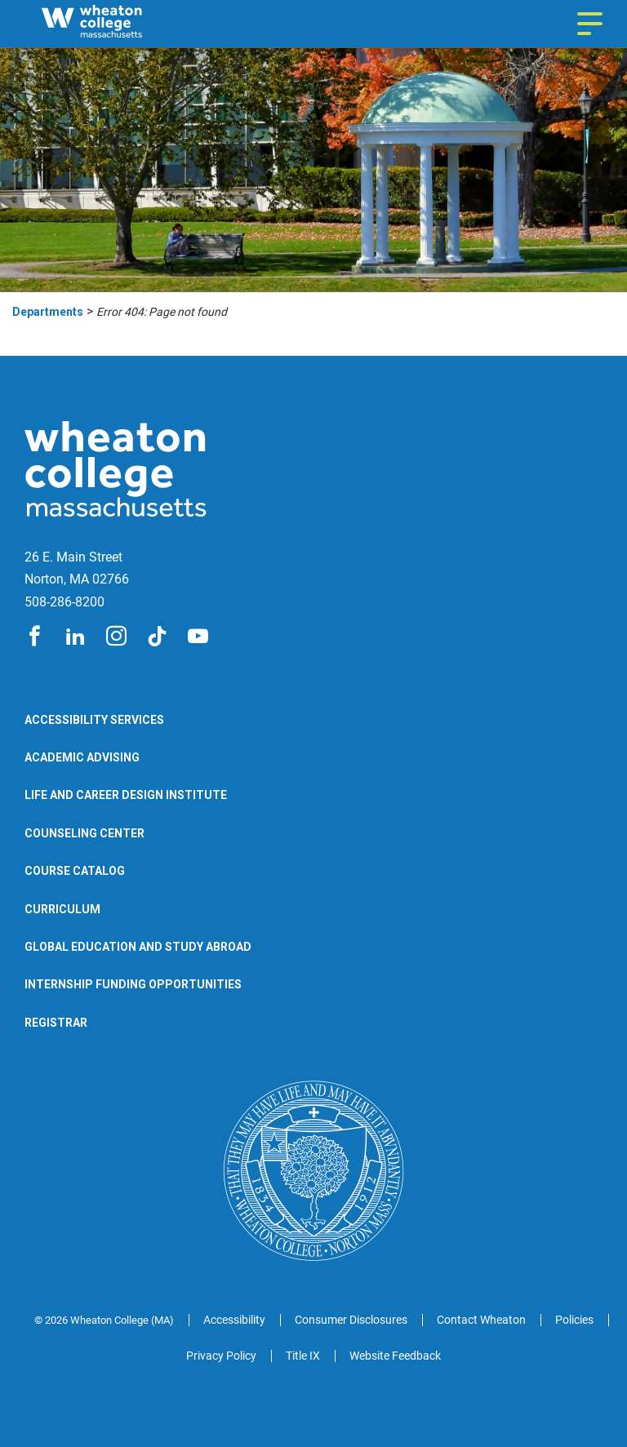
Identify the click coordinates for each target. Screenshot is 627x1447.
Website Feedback (395, 1355)
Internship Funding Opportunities (133, 984)
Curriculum (62, 909)
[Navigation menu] (590, 23)
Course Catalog (74, 870)
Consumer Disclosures (351, 1319)
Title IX (303, 1355)
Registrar (55, 1022)
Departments (47, 311)
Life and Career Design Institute (125, 794)
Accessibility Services (94, 719)
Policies (574, 1319)
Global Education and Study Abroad (137, 946)
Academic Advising (82, 757)
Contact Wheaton (481, 1319)
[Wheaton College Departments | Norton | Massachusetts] (122, 23)
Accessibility (234, 1319)
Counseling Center (84, 833)
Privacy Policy (221, 1355)
